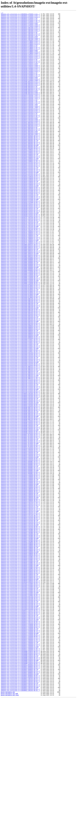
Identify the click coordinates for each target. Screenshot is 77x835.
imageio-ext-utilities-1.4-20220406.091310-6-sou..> (20, 96)
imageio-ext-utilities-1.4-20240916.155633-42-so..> (20, 682)
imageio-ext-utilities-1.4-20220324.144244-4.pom (19, 74)
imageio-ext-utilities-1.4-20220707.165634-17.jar (19, 280)
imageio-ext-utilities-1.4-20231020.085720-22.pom (19, 367)
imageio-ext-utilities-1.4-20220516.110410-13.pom (19, 221)
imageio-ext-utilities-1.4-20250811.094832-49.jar (19, 801)
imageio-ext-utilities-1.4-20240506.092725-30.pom (19, 497)
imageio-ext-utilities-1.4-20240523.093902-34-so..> (20, 551)
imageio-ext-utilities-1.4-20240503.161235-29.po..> (20, 483)
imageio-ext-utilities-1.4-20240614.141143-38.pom (19, 627)
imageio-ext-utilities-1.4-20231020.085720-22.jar (19, 362)
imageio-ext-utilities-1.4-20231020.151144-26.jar (19, 427)
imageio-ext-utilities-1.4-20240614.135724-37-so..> (20, 600)
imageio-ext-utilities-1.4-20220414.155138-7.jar (19, 118)
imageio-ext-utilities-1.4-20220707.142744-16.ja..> (20, 266)
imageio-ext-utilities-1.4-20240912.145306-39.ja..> (20, 640)
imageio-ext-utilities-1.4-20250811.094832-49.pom (19, 806)
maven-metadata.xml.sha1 (10, 832)
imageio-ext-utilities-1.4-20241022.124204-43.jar (19, 703)
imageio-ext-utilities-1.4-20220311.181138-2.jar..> (20, 38)
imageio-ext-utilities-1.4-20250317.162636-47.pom (19, 774)
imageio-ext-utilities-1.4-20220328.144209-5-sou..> (20, 80)
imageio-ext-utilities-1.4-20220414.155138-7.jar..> (20, 119)
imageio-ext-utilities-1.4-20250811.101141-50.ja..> (20, 819)
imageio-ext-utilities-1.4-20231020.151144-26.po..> (20, 434)
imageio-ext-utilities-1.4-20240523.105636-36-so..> (20, 584)
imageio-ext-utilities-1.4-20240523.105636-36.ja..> (20, 591)
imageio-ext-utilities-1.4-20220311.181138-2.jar (19, 36)
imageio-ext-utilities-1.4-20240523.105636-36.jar (19, 589)
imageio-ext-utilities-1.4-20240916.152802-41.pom (19, 676)
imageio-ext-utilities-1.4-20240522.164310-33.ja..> (20, 542)
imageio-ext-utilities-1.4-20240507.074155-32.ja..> (20, 526)
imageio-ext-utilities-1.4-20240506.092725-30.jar (19, 492)
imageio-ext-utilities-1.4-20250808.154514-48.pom (19, 790)
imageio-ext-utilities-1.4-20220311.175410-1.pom (19, 25)
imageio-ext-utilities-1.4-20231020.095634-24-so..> (20, 389)
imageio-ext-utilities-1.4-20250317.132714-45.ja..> (20, 738)
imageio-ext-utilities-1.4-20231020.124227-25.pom (19, 416)
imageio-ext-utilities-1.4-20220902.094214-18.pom (19, 302)
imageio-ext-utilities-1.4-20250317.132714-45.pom (19, 741)
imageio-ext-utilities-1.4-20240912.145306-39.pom (19, 644)
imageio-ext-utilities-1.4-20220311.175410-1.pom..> (20, 27)
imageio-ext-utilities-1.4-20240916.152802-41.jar (19, 671)
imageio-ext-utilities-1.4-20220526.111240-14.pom (19, 237)
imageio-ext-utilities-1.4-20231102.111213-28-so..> (20, 454)
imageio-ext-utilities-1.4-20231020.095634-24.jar (19, 394)
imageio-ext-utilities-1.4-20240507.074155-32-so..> (20, 519)
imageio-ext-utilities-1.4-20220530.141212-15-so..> (20, 242)
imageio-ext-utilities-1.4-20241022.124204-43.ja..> (20, 705)
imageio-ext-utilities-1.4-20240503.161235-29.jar (19, 476)
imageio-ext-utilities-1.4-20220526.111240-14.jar (19, 231)
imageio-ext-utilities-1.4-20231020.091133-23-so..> (20, 372)
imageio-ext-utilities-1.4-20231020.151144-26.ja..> (20, 429)
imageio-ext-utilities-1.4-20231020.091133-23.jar (19, 378)
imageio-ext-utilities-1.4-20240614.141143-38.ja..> (20, 624)
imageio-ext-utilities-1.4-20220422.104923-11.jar (19, 183)
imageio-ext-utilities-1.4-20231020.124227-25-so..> (20, 405)
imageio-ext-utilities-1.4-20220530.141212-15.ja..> (20, 250)
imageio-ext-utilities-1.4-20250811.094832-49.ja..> (20, 803)
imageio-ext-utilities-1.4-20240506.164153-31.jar (19, 508)
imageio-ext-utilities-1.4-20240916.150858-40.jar (19, 655)
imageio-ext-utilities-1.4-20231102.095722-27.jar (19, 443)
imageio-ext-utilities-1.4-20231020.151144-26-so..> (20, 421)
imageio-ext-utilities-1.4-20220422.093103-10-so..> (20, 161)
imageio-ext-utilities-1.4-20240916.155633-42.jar (19, 687)
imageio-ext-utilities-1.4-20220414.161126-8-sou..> (20, 128)
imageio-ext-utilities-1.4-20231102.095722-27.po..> (20, 450)
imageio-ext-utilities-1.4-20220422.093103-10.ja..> (20, 168)
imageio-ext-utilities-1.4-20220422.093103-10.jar (19, 166)
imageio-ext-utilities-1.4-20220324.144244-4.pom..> (20, 76)
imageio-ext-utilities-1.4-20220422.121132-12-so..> (20, 193)
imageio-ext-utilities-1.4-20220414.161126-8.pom (19, 139)
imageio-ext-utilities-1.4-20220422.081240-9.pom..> (20, 157)
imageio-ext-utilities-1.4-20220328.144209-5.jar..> (20, 87)
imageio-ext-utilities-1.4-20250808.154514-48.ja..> (20, 786)
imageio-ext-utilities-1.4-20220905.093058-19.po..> (20, 320)
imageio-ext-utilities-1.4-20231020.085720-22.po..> (20, 369)
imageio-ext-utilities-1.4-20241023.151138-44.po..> (20, 727)
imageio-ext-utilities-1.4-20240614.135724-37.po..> (20, 613)
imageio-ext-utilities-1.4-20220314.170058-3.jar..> (20, 54)
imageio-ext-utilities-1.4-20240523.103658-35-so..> (20, 568)
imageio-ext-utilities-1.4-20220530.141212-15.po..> (20, 255)
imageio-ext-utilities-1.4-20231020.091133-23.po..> (20, 385)
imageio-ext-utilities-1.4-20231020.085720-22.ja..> (20, 363)
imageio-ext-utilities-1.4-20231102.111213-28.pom (19, 465)
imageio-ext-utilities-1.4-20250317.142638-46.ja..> (20, 754)
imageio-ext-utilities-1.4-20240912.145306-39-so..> (20, 633)
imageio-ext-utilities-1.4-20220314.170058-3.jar (19, 52)
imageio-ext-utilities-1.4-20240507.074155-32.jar (19, 524)
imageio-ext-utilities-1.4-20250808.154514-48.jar (19, 785)
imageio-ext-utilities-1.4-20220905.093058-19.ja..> (20, 315)
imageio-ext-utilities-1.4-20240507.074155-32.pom (19, 530)
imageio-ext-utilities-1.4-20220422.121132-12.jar (19, 199)
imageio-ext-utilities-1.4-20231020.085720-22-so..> (20, 356)
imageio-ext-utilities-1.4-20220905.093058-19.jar (19, 313)
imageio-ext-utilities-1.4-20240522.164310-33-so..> (20, 535)
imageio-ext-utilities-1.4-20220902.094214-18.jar (19, 297)
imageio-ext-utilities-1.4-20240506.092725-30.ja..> (20, 494)
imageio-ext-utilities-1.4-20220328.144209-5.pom (19, 90)
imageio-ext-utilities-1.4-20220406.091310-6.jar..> (20, 103)
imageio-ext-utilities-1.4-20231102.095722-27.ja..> (20, 445)
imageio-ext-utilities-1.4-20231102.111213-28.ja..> (20, 461)
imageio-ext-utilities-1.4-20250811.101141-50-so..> (20, 812)
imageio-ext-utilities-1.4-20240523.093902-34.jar (19, 557)
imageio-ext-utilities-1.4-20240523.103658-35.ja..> (20, 575)
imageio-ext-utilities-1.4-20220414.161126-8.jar (19, 134)
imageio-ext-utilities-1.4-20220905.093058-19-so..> (20, 307)
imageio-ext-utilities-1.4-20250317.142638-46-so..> (20, 747)
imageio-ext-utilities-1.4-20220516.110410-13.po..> (20, 222)
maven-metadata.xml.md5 (9, 830)
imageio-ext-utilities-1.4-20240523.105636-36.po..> (20, 597)
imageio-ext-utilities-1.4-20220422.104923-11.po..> (20, 190)
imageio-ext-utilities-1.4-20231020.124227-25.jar (19, 410)
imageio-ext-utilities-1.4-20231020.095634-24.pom (19, 400)
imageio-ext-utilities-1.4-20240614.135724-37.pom (19, 611)
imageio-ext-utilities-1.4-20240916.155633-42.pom (19, 692)
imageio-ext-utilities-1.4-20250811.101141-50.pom (19, 823)
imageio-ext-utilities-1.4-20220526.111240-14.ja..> (20, 233)
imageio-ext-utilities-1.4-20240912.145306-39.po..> (20, 645)
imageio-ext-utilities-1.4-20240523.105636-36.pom (19, 595)
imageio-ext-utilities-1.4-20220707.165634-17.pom (19, 286)
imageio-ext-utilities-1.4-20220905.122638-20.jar (19, 329)
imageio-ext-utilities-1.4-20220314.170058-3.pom (19, 58)
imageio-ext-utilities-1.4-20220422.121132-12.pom (19, 204)
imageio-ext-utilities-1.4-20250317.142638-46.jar (19, 752)
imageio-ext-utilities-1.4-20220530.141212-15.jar (19, 248)
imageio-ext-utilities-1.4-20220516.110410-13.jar (19, 215)
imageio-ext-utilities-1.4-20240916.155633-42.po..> (20, 694)
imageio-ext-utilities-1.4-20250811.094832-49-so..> (20, 796)
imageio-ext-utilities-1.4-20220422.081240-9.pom (19, 155)
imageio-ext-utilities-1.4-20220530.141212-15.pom (19, 253)
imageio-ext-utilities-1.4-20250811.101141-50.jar (19, 817)
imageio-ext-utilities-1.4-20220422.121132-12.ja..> (20, 201)
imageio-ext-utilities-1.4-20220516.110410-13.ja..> (20, 217)
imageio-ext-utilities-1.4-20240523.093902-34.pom (19, 562)
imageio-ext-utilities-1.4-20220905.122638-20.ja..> (20, 331)
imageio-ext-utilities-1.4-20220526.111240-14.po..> (20, 239)
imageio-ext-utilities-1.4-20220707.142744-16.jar (19, 264)
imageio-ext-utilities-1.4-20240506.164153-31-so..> (20, 503)
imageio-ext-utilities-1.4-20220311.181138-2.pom (19, 42)
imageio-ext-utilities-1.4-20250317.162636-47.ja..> (20, 770)
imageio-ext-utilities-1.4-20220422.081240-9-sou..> (20, 145)
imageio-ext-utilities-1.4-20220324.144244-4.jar (19, 69)
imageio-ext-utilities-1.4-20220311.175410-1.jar (19, 20)
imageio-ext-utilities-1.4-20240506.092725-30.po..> (20, 499)
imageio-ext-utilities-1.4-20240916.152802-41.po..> (20, 678)
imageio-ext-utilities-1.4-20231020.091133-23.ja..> (20, 380)
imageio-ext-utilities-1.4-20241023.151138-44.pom (19, 725)
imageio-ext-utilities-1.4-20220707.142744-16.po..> (20, 271)
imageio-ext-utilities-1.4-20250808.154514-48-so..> (20, 779)
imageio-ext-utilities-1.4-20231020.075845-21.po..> (20, 353)
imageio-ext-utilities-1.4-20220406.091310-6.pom (19, 107)
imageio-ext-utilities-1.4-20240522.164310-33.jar (19, 541)
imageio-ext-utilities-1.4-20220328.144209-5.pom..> (20, 92)
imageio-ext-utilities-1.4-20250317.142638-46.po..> (20, 759)
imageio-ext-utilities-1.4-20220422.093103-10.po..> (20, 174)
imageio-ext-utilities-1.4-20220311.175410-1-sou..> (20, 14)
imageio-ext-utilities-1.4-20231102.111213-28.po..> (20, 466)
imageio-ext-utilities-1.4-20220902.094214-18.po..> (20, 304)
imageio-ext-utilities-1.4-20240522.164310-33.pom (19, 546)
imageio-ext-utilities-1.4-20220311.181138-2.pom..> (20, 43)
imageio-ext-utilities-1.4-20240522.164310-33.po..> (20, 548)
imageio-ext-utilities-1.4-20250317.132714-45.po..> (20, 743)
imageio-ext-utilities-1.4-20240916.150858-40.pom (19, 660)
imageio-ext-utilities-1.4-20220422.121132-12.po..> (20, 206)
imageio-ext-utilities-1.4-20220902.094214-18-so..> (20, 291)
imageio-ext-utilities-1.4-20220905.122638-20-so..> (20, 324)
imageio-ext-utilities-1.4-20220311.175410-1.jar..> (20, 22)
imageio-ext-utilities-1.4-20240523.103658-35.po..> (20, 580)
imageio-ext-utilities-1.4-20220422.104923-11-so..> (20, 177)
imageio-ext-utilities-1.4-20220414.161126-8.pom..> (20, 141)
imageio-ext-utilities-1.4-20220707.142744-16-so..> (20, 259)
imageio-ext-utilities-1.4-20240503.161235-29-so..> (20, 470)
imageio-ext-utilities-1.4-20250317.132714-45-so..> (20, 730)
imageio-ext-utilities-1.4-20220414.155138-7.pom (19, 123)
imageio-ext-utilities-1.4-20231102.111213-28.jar (19, 459)
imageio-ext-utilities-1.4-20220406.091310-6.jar (19, 101)
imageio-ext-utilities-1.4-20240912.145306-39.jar (19, 638)
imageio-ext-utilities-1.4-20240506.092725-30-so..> (20, 486)
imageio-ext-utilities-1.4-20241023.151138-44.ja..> (20, 721)
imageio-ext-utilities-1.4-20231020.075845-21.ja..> (20, 347)
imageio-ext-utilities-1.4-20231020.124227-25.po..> (20, 418)
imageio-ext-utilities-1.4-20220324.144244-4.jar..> (20, 71)
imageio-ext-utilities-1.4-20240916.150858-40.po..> (20, 662)
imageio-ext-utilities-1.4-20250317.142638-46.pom (19, 758)
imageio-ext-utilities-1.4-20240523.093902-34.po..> (20, 564)
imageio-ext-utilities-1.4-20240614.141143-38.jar (19, 622)
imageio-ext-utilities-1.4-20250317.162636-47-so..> (20, 763)
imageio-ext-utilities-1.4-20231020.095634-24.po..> (20, 401)
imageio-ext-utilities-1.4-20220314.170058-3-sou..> (20, 47)
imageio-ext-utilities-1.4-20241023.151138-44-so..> (20, 714)
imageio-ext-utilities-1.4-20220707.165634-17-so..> (20, 275)
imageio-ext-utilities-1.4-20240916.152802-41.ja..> (20, 673)
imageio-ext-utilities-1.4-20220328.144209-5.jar (19, 85)
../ (2, 13)
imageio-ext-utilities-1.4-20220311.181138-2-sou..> (20, 31)
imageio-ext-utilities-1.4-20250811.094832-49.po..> (20, 808)
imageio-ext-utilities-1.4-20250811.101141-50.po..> (20, 824)
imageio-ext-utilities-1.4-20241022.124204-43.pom (19, 709)
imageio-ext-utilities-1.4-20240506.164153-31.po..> (20, 515)
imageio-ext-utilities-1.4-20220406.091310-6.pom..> (20, 108)
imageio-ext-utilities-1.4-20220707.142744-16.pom (19, 269)
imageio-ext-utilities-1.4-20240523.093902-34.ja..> (20, 559)
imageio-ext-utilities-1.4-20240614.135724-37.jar (19, 606)
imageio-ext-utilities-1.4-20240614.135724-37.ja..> (20, 607)
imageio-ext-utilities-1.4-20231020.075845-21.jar (19, 345)
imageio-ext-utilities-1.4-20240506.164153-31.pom (19, 513)
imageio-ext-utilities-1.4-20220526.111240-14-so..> (20, 226)
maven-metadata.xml (8, 828)
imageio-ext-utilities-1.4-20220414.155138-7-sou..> (20, 112)
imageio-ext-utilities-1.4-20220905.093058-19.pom (19, 318)
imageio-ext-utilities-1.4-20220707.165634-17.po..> (20, 287)
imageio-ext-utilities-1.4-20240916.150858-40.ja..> (20, 656)
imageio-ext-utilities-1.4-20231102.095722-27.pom (19, 448)
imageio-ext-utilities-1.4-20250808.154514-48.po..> (20, 792)
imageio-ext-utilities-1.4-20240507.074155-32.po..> (20, 532)
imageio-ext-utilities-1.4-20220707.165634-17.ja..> (20, 282)
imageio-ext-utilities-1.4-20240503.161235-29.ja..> (20, 477)
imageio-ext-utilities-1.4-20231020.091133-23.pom (19, 383)
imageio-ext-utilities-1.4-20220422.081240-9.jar (19, 150)
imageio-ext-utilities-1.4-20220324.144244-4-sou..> (20, 63)
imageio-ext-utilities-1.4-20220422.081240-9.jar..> (20, 152)
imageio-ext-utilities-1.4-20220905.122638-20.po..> (20, 336)
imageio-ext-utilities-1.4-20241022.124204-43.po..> (20, 711)
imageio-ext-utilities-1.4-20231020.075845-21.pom (19, 351)
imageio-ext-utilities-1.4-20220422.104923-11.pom (19, 188)
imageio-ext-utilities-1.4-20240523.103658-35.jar (19, 573)
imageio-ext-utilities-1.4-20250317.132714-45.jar (19, 736)
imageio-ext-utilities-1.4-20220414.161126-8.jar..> (20, 136)
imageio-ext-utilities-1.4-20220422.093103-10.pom (19, 172)
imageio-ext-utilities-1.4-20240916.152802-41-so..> (20, 665)
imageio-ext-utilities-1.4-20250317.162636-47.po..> (20, 776)
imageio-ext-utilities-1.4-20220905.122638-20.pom (19, 334)
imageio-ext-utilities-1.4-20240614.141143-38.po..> (20, 629)
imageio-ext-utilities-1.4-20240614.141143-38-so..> (20, 617)
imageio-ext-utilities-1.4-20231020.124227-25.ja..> (20, 412)
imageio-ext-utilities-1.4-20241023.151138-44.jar (19, 720)
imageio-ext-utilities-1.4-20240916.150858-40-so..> (20, 649)
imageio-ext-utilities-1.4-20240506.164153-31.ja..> (20, 510)
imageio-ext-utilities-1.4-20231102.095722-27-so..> (20, 438)
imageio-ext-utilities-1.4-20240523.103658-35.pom (19, 579)
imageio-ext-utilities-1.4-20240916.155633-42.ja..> (20, 689)
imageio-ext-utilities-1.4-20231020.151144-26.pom (19, 432)
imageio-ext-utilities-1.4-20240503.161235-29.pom (19, 481)
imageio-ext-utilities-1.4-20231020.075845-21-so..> (20, 340)
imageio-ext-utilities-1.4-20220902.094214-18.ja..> (20, 298)
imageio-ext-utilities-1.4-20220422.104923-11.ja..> (20, 184)
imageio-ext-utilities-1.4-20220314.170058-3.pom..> (20, 60)
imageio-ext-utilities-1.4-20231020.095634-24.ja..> (20, 396)
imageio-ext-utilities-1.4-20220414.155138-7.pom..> (20, 125)
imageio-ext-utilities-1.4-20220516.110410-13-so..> (20, 210)
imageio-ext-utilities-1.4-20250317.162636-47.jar (19, 768)
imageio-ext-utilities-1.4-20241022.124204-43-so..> (20, 698)
